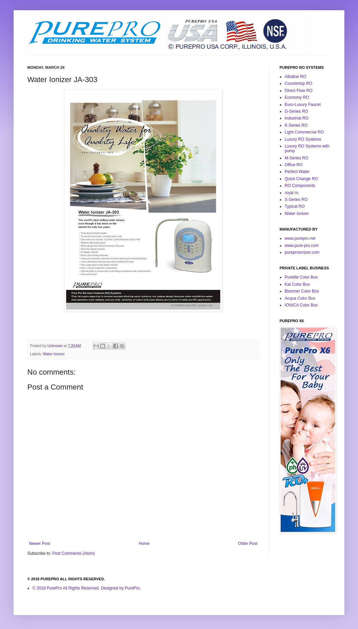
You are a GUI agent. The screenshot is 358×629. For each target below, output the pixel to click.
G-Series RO (296, 111)
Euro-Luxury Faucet (302, 104)
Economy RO (297, 97)
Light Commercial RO (304, 132)
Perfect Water (297, 171)
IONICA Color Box (301, 305)
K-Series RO (296, 125)
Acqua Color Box (300, 298)
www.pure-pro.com (302, 245)
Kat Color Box (297, 284)
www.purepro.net (300, 238)
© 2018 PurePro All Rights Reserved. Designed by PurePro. (86, 588)
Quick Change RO (301, 178)
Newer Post (39, 543)
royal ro (291, 192)
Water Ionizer (54, 354)
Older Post (247, 543)
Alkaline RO (295, 76)
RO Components (300, 185)
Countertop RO (298, 83)
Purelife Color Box (301, 277)
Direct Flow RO (298, 90)
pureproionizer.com (302, 252)
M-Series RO (296, 158)
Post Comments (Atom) (73, 553)
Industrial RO (297, 118)
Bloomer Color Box (302, 291)
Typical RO (295, 206)
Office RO (293, 164)
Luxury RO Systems (303, 139)
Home (144, 543)
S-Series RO (296, 199)
